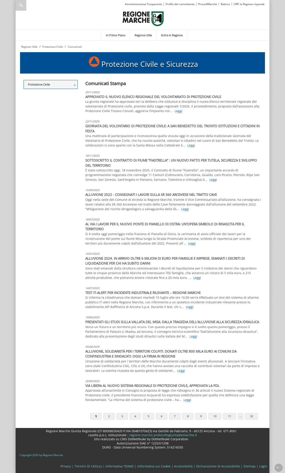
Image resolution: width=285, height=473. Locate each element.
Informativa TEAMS (120, 466)
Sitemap (249, 466)
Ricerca (21, 5)
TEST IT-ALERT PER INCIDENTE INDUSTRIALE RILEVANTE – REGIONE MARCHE (143, 292)
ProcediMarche (207, 4)
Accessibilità (183, 466)
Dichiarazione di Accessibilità (218, 466)
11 (229, 416)
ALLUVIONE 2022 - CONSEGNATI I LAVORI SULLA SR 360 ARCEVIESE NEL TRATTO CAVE (151, 194)
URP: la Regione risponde (249, 4)
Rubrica (225, 4)
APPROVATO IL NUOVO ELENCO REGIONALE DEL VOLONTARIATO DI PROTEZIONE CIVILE (153, 97)
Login (263, 466)
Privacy (66, 466)
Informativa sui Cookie (154, 466)
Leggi (178, 111)
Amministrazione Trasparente (143, 4)
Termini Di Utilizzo (88, 466)
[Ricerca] (29, 5)
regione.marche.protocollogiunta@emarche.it (162, 435)
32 (251, 416)
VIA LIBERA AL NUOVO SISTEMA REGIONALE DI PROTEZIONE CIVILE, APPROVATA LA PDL (152, 385)
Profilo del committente (180, 4)
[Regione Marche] (143, 18)
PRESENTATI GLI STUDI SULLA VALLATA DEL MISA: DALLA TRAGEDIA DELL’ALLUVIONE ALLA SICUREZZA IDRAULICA (172, 322)
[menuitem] (115, 35)
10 (214, 416)
